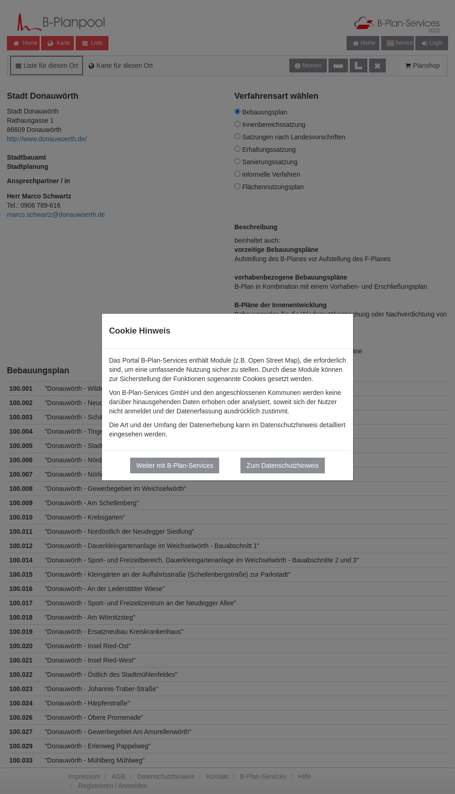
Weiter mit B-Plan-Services (174, 465)
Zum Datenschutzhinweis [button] (282, 465)
